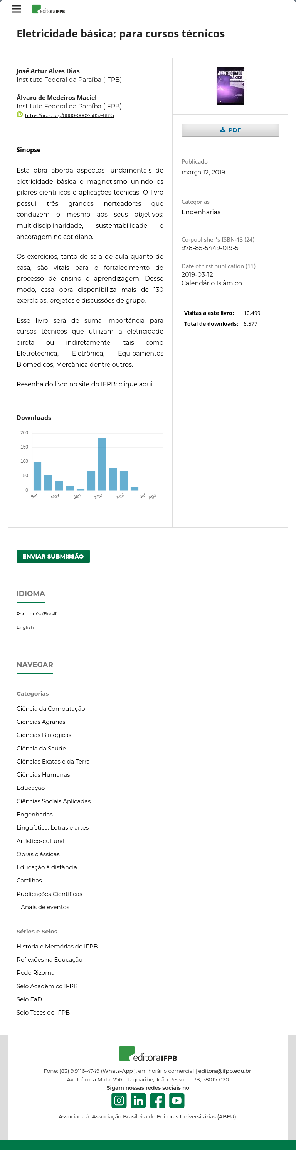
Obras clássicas (38, 854)
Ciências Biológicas (44, 735)
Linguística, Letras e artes (53, 827)
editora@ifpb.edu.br (224, 1071)
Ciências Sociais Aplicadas (54, 801)
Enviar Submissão (53, 556)
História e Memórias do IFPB (57, 946)
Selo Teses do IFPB (43, 1012)
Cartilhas (29, 880)
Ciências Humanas (43, 774)
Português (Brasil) (37, 613)
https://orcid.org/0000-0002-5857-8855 (69, 115)
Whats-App (118, 1071)
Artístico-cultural (40, 841)
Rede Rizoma (36, 972)
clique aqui (136, 384)
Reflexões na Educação (49, 959)
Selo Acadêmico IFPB (47, 986)
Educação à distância (47, 867)
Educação (31, 787)
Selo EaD (29, 999)
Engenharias (201, 212)
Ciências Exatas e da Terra (53, 761)
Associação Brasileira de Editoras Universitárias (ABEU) (163, 1116)
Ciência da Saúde (41, 748)
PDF (234, 130)
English (25, 627)
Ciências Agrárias (41, 721)
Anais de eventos (45, 907)
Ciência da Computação (51, 708)
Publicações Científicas (49, 894)
